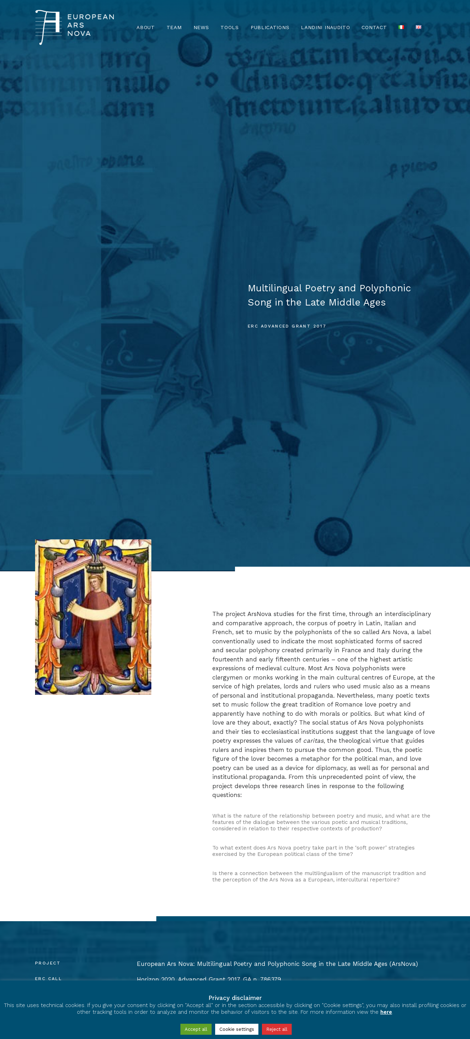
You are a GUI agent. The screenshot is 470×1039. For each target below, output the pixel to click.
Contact (374, 27)
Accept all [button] (196, 1029)
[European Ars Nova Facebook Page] (42, 955)
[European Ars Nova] (74, 27)
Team (174, 27)
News (201, 27)
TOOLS (229, 27)
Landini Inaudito (325, 27)
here (386, 1012)
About (145, 27)
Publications (270, 27)
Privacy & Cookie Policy (68, 975)
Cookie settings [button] (236, 1029)
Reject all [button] (276, 1029)
